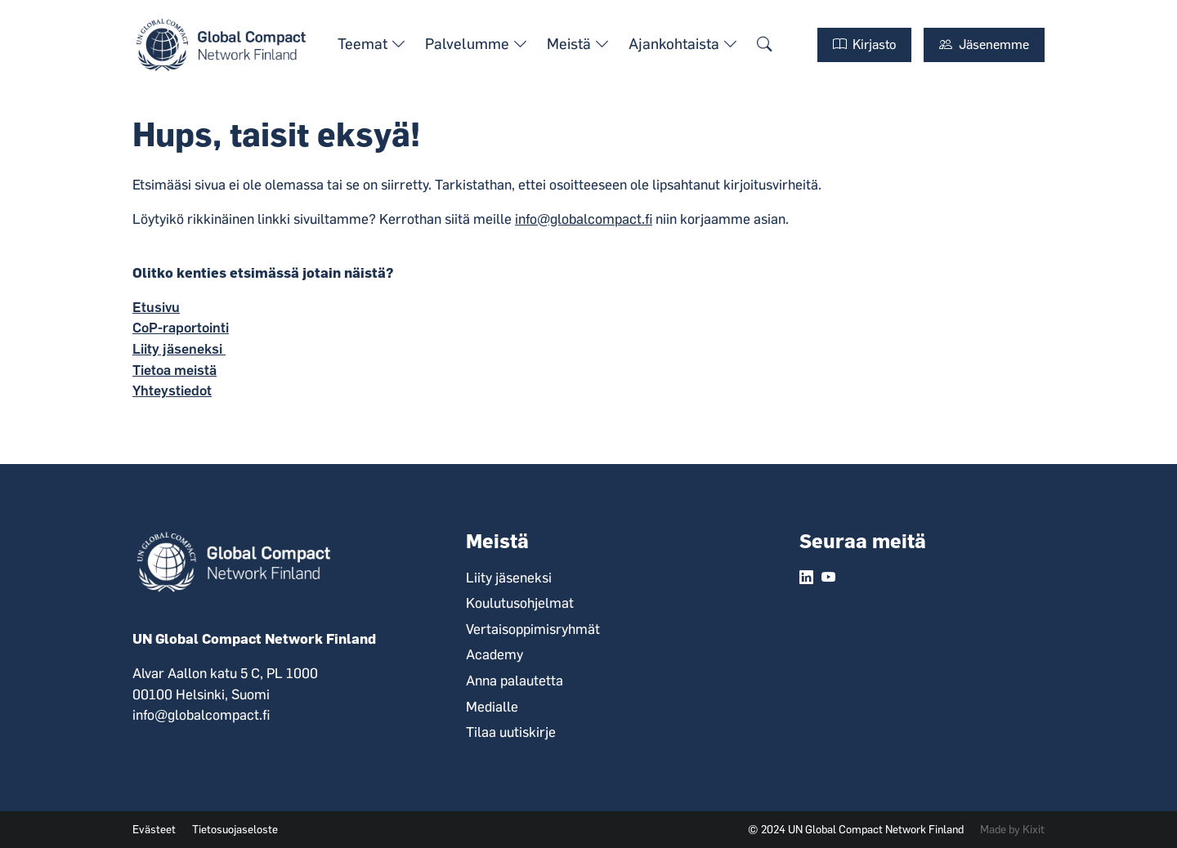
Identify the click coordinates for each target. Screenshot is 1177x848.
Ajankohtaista (683, 44)
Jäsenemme (984, 44)
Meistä (578, 44)
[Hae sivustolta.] (764, 45)
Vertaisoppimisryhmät (533, 629)
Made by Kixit (1012, 829)
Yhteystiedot (172, 390)
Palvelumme (476, 44)
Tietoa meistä (174, 370)
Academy (494, 654)
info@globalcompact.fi (583, 219)
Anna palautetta (514, 680)
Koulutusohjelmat (520, 603)
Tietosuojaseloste (235, 829)
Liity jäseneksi (179, 349)
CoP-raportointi (180, 327)
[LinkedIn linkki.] (806, 578)
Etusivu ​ (156, 307)
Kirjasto (864, 44)
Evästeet (154, 829)
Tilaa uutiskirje (511, 732)
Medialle (492, 706)
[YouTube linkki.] (828, 578)
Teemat (371, 44)
